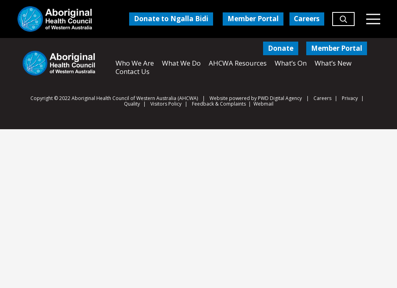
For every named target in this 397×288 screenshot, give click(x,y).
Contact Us (133, 71)
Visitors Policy (166, 103)
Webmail (263, 103)
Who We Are (135, 63)
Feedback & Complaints (219, 103)
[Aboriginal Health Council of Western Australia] (54, 19)
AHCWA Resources (238, 63)
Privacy (350, 98)
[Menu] (373, 19)
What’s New (333, 63)
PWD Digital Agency (280, 98)
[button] (343, 22)
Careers (322, 98)
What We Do (181, 63)
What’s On (291, 63)
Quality (132, 103)
